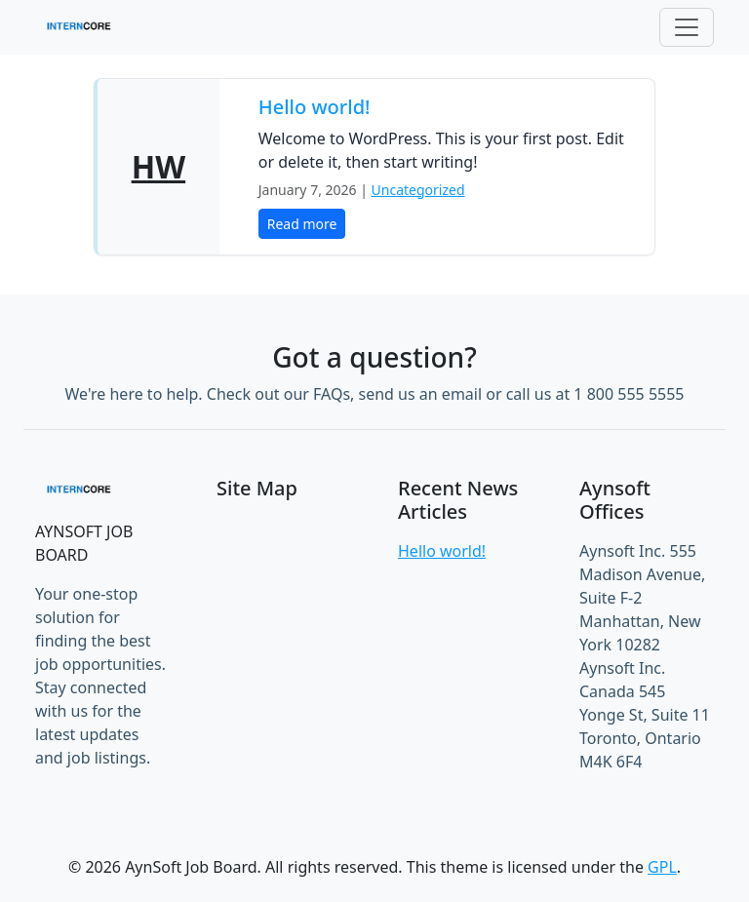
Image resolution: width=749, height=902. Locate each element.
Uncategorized (418, 189)
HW (158, 166)
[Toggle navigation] (686, 27)
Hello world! (314, 107)
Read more (302, 224)
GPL (662, 867)
